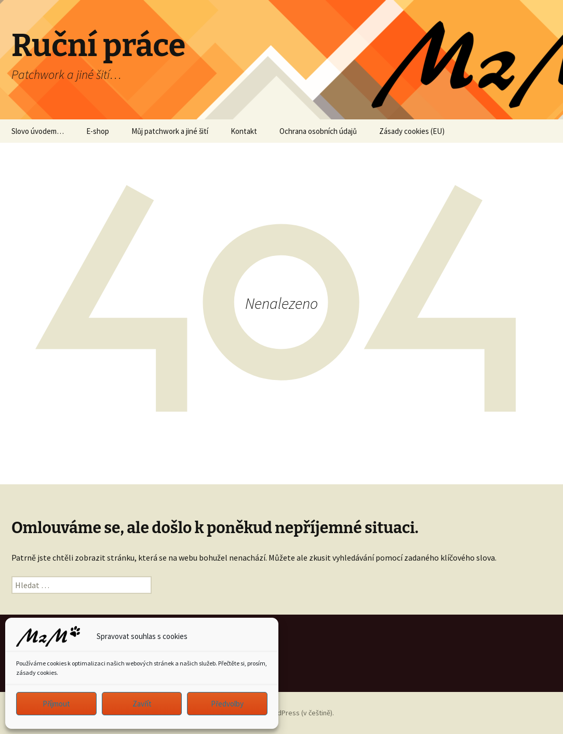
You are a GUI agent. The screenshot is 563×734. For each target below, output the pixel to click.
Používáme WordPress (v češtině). (282, 712)
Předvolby (227, 704)
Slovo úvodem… (37, 131)
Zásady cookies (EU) (412, 131)
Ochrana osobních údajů (318, 131)
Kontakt (244, 131)
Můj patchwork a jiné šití (169, 131)
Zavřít (142, 704)
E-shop (97, 131)
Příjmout (56, 704)
